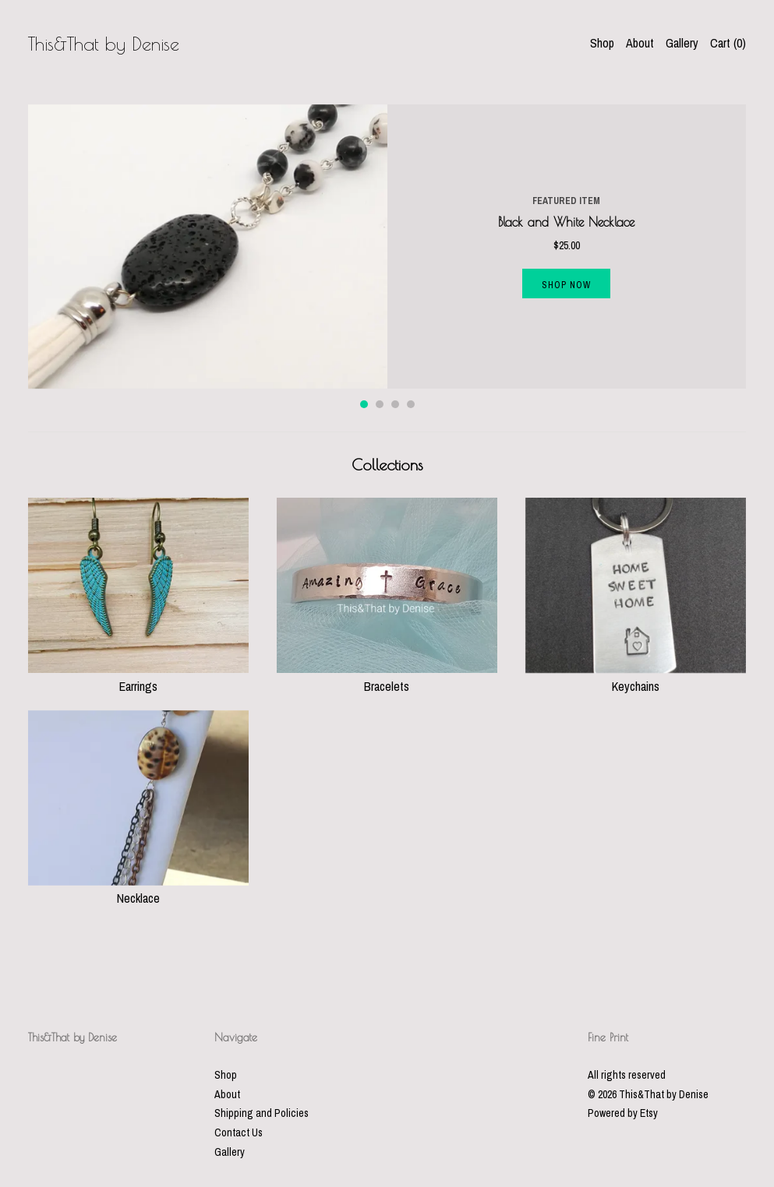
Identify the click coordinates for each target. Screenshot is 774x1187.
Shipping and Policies (261, 1113)
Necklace (138, 889)
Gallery (682, 42)
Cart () (728, 42)
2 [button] (379, 404)
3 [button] (395, 404)
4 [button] (411, 404)
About (640, 42)
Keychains (635, 677)
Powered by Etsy (623, 1113)
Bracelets (387, 677)
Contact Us (238, 1132)
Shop (602, 42)
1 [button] (364, 404)
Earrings (138, 677)
